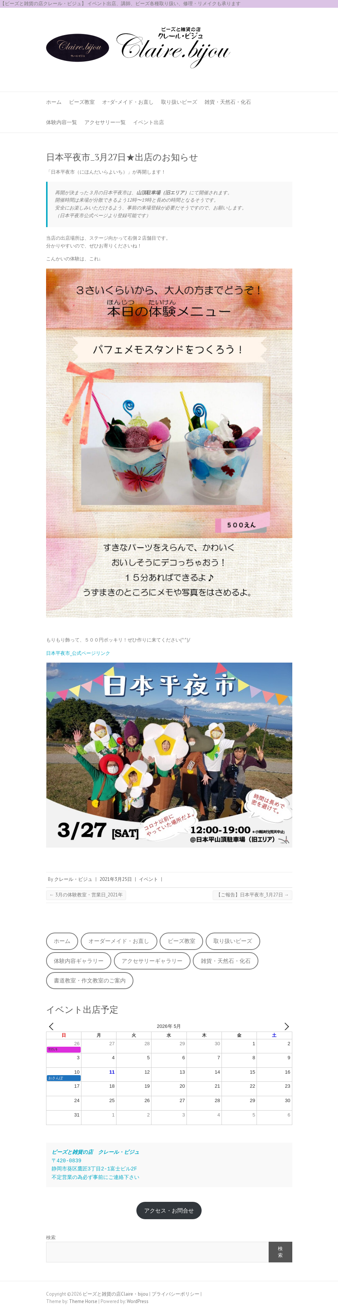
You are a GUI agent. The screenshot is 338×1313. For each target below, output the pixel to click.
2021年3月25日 (116, 879)
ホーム (54, 102)
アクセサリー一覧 (105, 122)
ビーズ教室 (82, 102)
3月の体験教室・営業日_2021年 (86, 895)
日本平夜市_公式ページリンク (78, 653)
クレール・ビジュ (73, 879)
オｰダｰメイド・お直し (128, 102)
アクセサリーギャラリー (152, 960)
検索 (51, 1237)
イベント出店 (148, 122)
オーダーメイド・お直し (118, 940)
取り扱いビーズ (179, 102)
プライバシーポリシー (175, 1294)
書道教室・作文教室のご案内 (90, 980)
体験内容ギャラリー (79, 960)
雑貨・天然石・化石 (228, 102)
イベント (148, 879)
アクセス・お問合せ (169, 1210)
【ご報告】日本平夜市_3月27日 (252, 895)
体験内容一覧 (61, 122)
